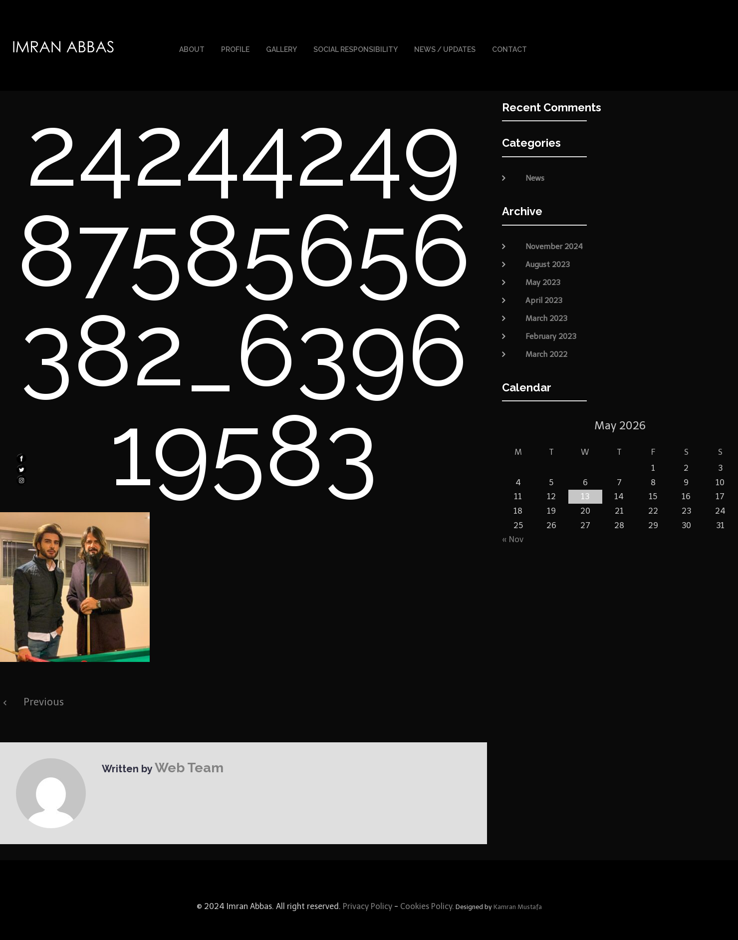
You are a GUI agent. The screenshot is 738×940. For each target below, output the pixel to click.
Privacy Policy (366, 894)
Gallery (281, 44)
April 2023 (543, 287)
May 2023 (542, 269)
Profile (235, 44)
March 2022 (546, 341)
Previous (43, 689)
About (192, 44)
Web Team (180, 753)
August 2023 (547, 251)
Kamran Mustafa (517, 894)
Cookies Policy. (427, 894)
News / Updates (445, 44)
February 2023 (550, 323)
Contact (509, 44)
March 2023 (546, 305)
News (534, 165)
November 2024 (554, 233)
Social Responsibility (355, 44)
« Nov (512, 527)
